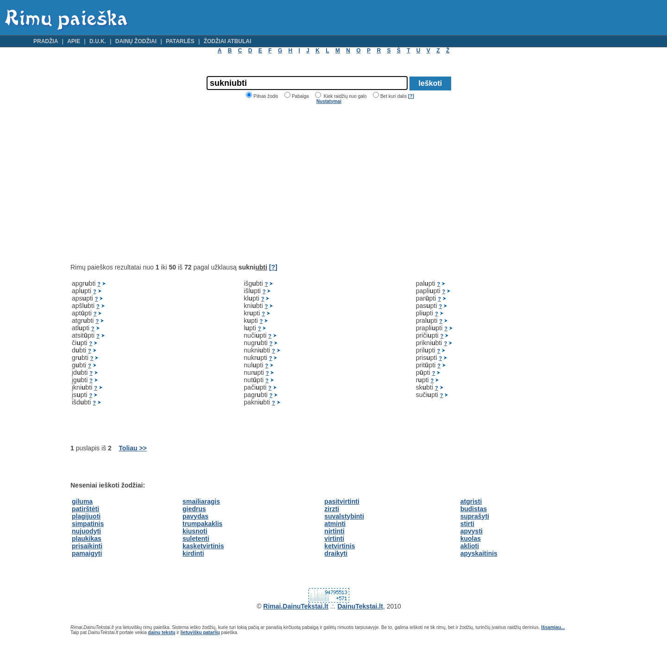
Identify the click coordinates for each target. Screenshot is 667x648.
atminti (335, 523)
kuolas (470, 538)
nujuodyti (86, 531)
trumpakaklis (202, 523)
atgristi (471, 501)
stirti (467, 523)
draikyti (335, 553)
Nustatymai (328, 101)
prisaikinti (87, 546)
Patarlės (180, 41)
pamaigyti (87, 553)
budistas (473, 509)
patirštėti (85, 509)
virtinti (334, 538)
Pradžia (45, 41)
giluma (82, 501)
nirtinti (334, 531)
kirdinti (193, 553)
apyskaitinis (478, 553)
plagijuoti (86, 516)
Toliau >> (132, 448)
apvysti (471, 531)
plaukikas (86, 538)
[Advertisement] (148, 184)
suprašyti (474, 516)
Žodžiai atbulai (228, 41)
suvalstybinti (344, 516)
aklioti (469, 546)
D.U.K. (97, 41)
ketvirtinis (339, 546)
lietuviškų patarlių (200, 632)
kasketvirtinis (203, 546)
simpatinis (88, 523)
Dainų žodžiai (136, 41)
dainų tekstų (162, 632)
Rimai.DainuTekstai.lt (295, 606)
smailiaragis (201, 501)
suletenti (195, 538)
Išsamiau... (553, 627)
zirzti (331, 509)
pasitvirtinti (341, 501)
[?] (411, 96)
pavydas (195, 516)
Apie (73, 41)
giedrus (194, 509)
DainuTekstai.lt (360, 606)
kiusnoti (195, 531)
